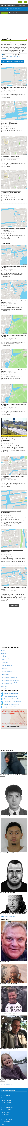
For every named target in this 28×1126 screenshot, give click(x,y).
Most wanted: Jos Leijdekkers (7, 892)
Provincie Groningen (6, 1102)
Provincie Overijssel (5, 1112)
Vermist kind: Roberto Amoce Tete (8, 983)
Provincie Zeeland (5, 1117)
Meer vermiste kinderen (6, 1084)
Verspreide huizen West (6, 683)
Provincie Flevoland (5, 1095)
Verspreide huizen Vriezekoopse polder (10, 682)
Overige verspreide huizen (7, 664)
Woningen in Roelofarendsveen (10, 704)
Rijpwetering (4, 668)
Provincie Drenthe (5, 1093)
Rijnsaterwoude (4, 667)
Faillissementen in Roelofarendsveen (11, 701)
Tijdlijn (6, 8)
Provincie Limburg (5, 1105)
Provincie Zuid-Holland (6, 1119)
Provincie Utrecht (5, 1114)
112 (16, 8)
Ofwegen (3, 659)
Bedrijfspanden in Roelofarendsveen (11, 707)
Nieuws (3, 10)
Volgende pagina (14, 605)
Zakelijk (20, 8)
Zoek (20, 2)
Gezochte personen (20, 12)
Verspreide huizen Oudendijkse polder (10, 676)
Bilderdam (3, 650)
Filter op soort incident (7, 61)
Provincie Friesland (5, 1097)
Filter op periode (18, 61)
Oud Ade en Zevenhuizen (7, 661)
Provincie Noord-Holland (6, 1109)
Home (2, 8)
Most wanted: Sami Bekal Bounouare (9, 852)
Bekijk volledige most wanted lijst (8, 916)
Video (19, 10)
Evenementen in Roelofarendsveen (10, 698)
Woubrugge (3, 686)
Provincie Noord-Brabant (7, 1107)
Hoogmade (3, 653)
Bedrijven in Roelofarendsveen (9, 693)
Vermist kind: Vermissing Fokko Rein (9, 1048)
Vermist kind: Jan (4, 961)
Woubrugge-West (5, 688)
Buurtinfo (12, 8)
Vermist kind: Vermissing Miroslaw (8, 1013)
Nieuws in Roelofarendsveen (9, 696)
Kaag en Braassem (12, 5)
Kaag (2, 655)
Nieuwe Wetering (5, 658)
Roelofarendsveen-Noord (7, 671)
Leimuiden (3, 656)
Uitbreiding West (5, 674)
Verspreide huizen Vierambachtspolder (10, 680)
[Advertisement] (14, 27)
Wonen (7, 10)
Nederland (4, 5)
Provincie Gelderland (6, 1100)
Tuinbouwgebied (5, 673)
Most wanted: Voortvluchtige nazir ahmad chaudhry (13, 913)
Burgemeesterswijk (5, 652)
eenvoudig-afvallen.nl (13, 726)
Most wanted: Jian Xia (5, 815)
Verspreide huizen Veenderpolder (9, 679)
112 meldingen (5, 12)
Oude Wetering (4, 662)
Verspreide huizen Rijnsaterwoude (9, 677)
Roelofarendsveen (10, 16)
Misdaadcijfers (12, 12)
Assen (2, 1124)
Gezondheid (13, 10)
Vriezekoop (3, 685)
